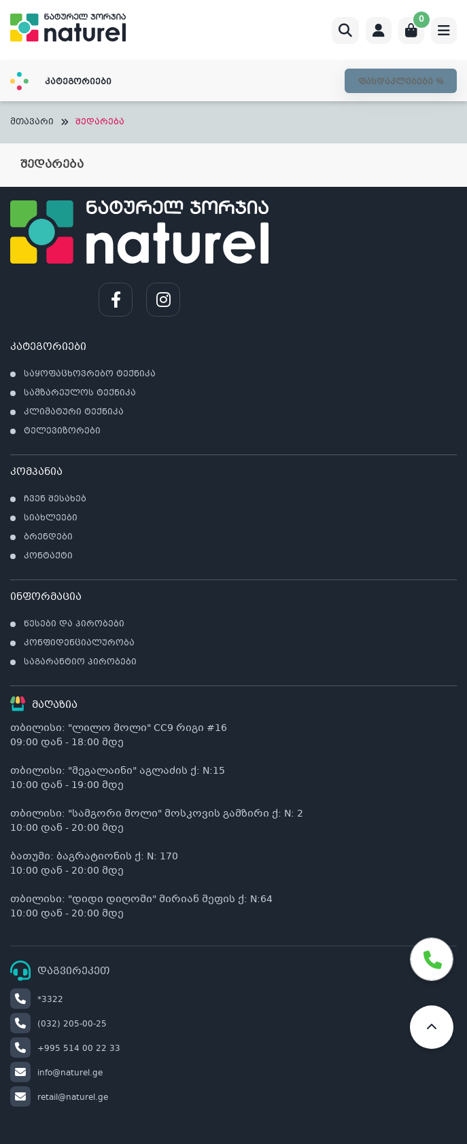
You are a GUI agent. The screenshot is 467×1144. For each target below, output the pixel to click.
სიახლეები (50, 518)
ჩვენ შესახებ (55, 499)
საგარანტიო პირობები (80, 662)
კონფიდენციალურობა (79, 643)
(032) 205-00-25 (58, 1024)
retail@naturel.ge (59, 1098)
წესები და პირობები (74, 624)
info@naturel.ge (56, 1073)
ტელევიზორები (62, 431)
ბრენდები (48, 537)
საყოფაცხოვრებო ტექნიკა (90, 374)
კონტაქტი (48, 556)
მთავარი (32, 122)
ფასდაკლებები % (400, 82)
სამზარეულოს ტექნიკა (80, 393)
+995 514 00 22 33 (65, 1049)
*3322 (36, 1000)
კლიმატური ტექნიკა (74, 412)
